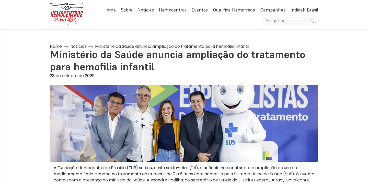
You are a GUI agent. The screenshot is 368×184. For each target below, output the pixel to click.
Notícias (145, 10)
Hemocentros (173, 10)
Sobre (126, 10)
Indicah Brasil (304, 10)
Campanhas (272, 10)
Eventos (200, 10)
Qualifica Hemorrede (234, 10)
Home (109, 10)
